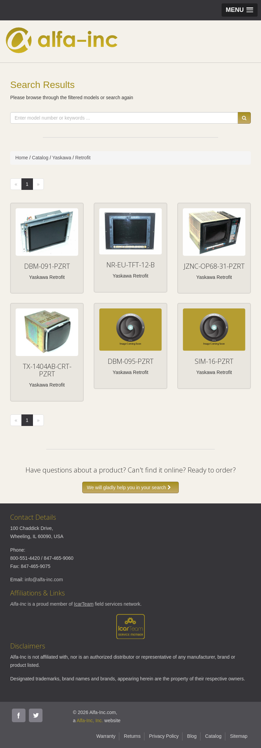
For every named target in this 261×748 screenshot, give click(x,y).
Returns (132, 736)
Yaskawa (61, 157)
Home (21, 157)
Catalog (40, 157)
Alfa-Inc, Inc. (89, 720)
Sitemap (238, 736)
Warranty (105, 736)
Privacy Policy (164, 736)
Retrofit (82, 157)
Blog (192, 736)
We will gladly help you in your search (130, 487)
